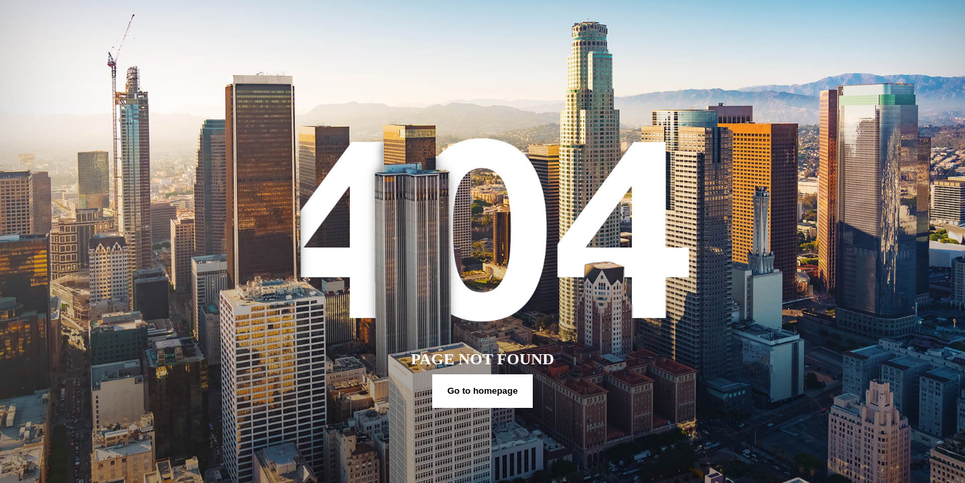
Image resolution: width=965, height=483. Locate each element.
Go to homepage (482, 391)
